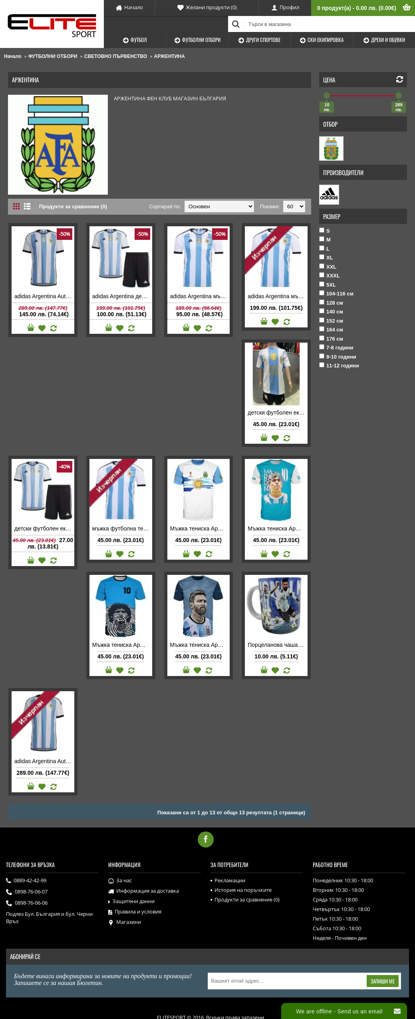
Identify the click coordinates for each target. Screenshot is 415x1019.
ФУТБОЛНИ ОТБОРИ (52, 56)
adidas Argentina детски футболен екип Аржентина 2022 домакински (122, 296)
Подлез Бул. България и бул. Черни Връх (49, 917)
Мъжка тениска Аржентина (200, 528)
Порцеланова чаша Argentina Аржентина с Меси (278, 645)
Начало (12, 56)
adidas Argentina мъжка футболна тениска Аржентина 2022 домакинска (200, 296)
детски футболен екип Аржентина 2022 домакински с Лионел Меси (44, 528)
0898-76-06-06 (27, 903)
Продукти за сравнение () (245, 899)
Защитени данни (131, 901)
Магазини (124, 922)
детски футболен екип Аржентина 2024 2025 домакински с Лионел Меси (278, 412)
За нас (120, 881)
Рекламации (227, 880)
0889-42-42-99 (26, 881)
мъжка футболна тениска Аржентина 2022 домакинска (122, 528)
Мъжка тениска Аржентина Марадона (278, 528)
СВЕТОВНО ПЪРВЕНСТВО (115, 56)
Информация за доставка (143, 891)
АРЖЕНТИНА (169, 56)
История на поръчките (241, 889)
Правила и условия (134, 912)
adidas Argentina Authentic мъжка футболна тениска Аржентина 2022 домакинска (44, 296)
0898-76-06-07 (27, 892)
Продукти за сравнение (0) (73, 206)
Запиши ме (383, 981)
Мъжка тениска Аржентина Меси (200, 645)
